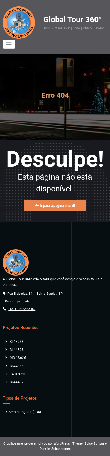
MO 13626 (18, 358)
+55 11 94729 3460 (21, 309)
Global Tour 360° (72, 19)
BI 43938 (17, 342)
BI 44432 (17, 382)
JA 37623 (17, 374)
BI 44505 (17, 350)
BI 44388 (17, 366)
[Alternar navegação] (9, 44)
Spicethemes (61, 449)
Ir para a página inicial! (55, 206)
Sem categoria (20, 412)
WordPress (62, 443)
